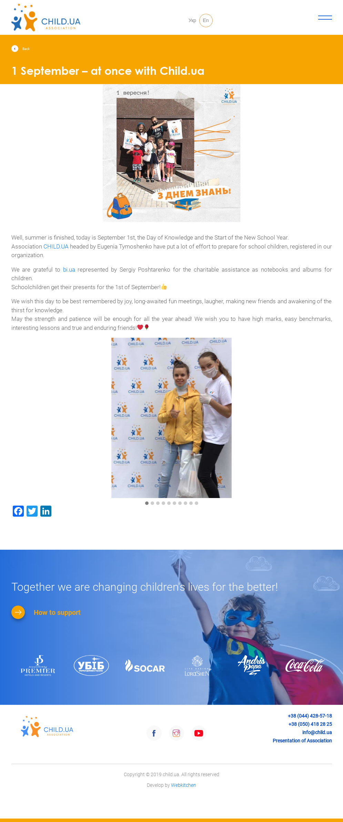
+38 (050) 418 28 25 (310, 724)
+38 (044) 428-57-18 (310, 716)
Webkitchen (183, 811)
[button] (147, 503)
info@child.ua (317, 732)
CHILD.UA (56, 246)
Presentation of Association (302, 740)
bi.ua (69, 269)
